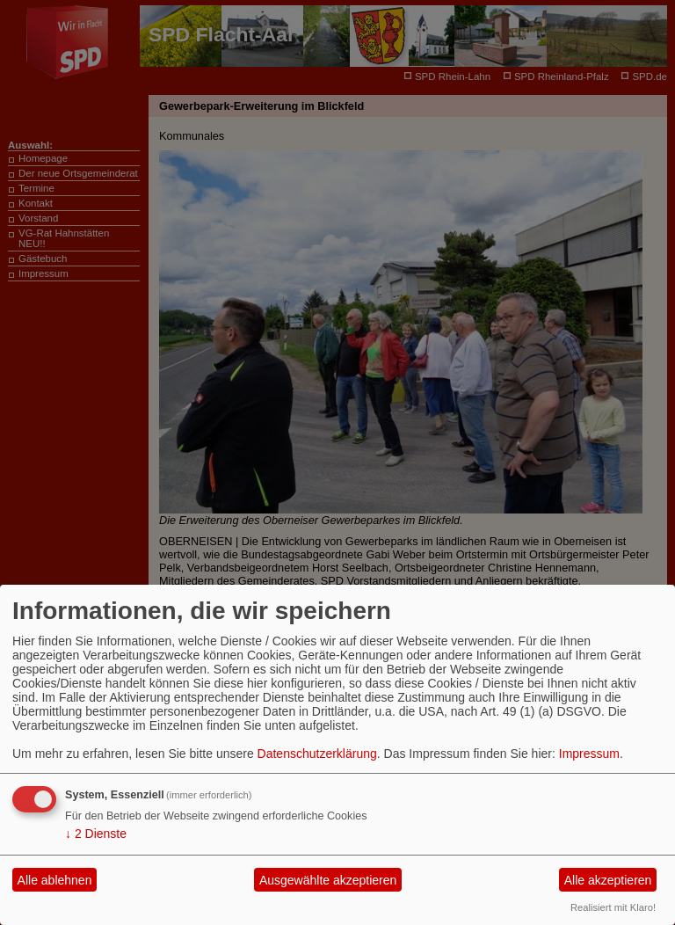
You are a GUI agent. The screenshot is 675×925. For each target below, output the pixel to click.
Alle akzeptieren (608, 880)
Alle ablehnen (55, 880)
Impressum (589, 754)
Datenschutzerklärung (317, 754)
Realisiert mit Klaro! (613, 907)
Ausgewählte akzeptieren (327, 880)
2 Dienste (96, 834)
